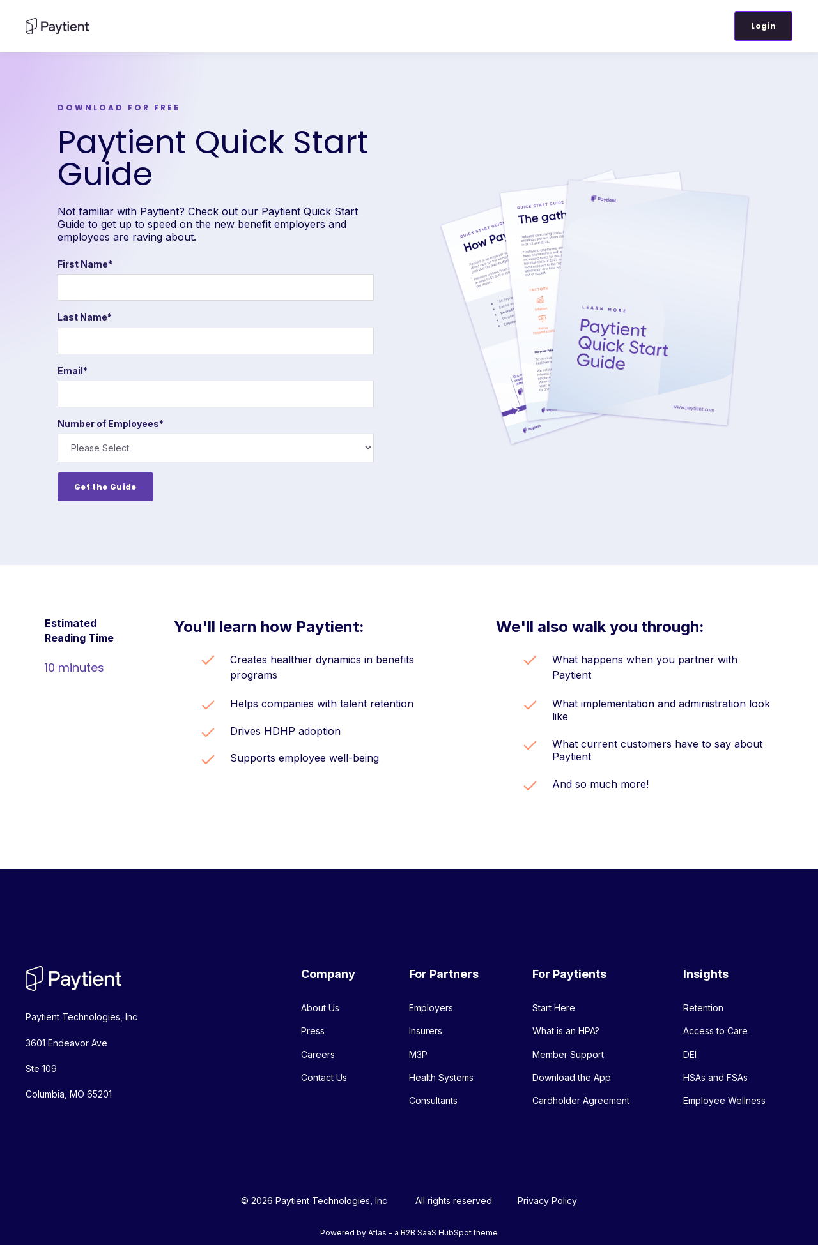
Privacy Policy (547, 1200)
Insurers (425, 1030)
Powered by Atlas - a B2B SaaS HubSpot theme (409, 1232)
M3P (418, 1054)
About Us (320, 1007)
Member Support (568, 1054)
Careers (318, 1054)
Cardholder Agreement (580, 1100)
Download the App (571, 1077)
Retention (703, 1007)
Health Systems (441, 1077)
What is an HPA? (565, 1030)
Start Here (553, 1007)
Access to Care (715, 1030)
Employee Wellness (724, 1100)
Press (313, 1030)
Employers (431, 1007)
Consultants (433, 1100)
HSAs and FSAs (715, 1077)
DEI (690, 1054)
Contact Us (324, 1077)
